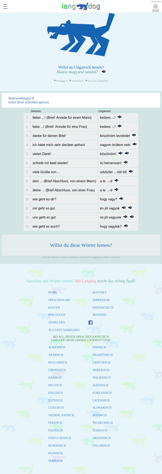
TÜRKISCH (100, 430)
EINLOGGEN (56, 314)
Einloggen (60, 80)
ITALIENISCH (102, 377)
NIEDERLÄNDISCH (61, 415)
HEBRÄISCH (101, 370)
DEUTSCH (55, 385)
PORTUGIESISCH (59, 438)
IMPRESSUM (101, 300)
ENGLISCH (55, 392)
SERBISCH (55, 460)
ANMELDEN (56, 322)
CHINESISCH (57, 370)
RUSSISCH (55, 453)
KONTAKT (100, 292)
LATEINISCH (101, 400)
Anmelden (76, 80)
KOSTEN (54, 307)
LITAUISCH (56, 407)
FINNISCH (99, 347)
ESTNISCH (55, 400)
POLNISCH (55, 430)
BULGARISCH (57, 362)
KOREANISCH (102, 392)
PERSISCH (55, 422)
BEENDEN (99, 314)
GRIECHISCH (101, 362)
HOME (52, 292)
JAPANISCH (100, 385)
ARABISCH (55, 355)
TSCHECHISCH (103, 422)
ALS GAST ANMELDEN (64, 330)
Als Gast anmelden (97, 80)
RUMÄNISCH (57, 445)
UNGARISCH (101, 445)
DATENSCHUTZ (103, 307)
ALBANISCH (56, 347)
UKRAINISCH (102, 438)
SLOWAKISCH (102, 407)
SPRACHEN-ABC (59, 300)
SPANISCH (100, 415)
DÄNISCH (54, 377)
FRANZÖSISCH (103, 355)
